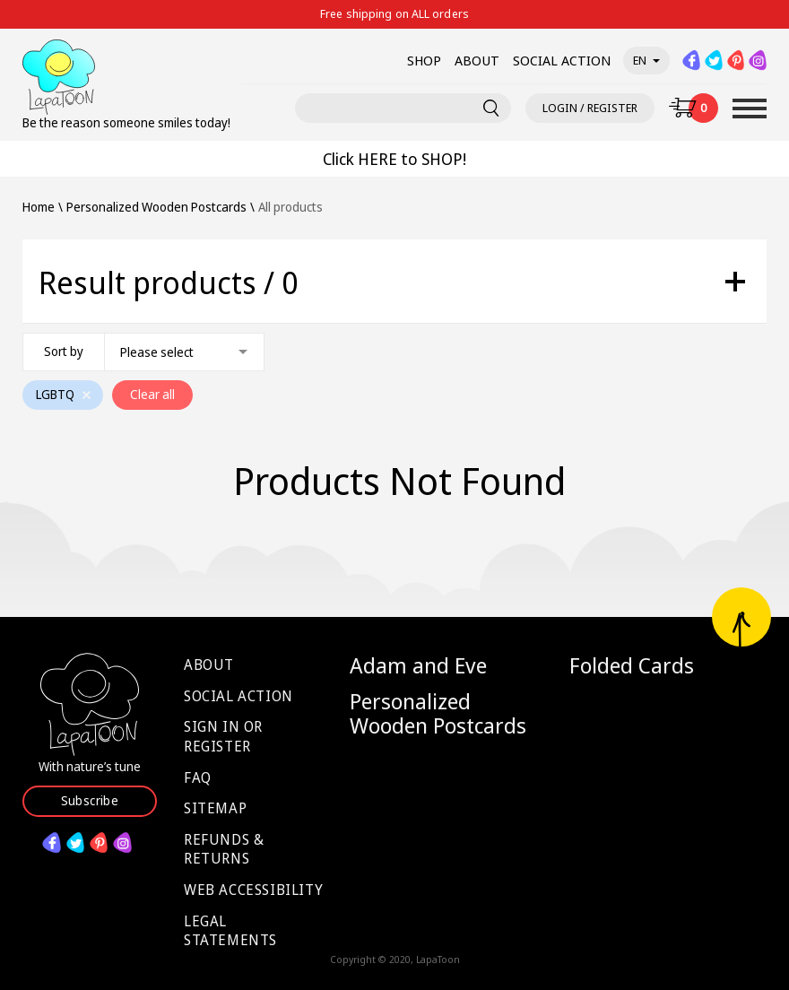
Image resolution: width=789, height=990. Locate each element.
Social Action (238, 696)
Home (38, 207)
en (646, 60)
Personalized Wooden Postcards (438, 713)
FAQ (198, 777)
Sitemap (215, 808)
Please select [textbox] (157, 351)
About (209, 664)
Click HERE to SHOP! (394, 158)
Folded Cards (631, 665)
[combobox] (143, 352)
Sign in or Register (223, 736)
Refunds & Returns (224, 849)
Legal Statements (230, 931)
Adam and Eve (418, 665)
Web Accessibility (253, 889)
